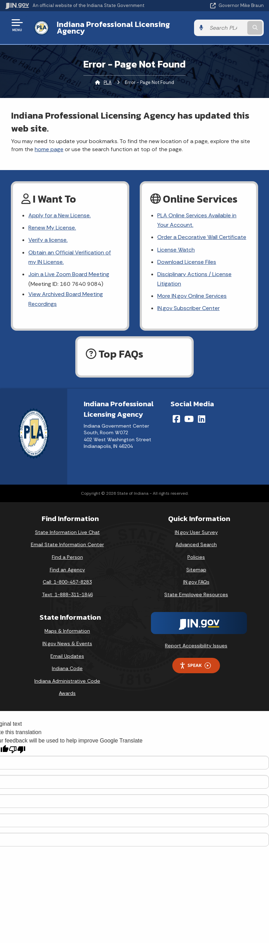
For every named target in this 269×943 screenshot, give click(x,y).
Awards (67, 693)
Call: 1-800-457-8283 (67, 582)
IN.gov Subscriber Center (188, 308)
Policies (196, 557)
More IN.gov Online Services (192, 296)
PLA (108, 82)
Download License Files (186, 262)
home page (49, 149)
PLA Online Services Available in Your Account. (196, 220)
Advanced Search (196, 544)
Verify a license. (48, 240)
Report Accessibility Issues (196, 645)
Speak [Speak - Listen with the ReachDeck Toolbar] (195, 665)
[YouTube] (189, 419)
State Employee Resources (196, 594)
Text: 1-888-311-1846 (67, 594)
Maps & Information (67, 631)
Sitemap (196, 569)
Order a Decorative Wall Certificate (201, 237)
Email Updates (67, 656)
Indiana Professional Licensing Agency (113, 27)
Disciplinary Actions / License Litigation (194, 278)
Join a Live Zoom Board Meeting (68, 274)
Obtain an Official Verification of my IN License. (69, 257)
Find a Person (67, 557)
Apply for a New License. (59, 215)
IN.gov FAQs (196, 582)
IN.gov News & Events (67, 643)
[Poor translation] (17, 749)
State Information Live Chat (67, 532)
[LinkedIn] (201, 419)
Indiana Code (67, 668)
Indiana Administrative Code (67, 681)
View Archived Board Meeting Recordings (65, 298)
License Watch (176, 249)
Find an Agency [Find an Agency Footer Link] (67, 569)
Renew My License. (52, 227)
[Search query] (226, 28)
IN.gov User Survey (196, 532)
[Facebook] (176, 419)
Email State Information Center (67, 544)
